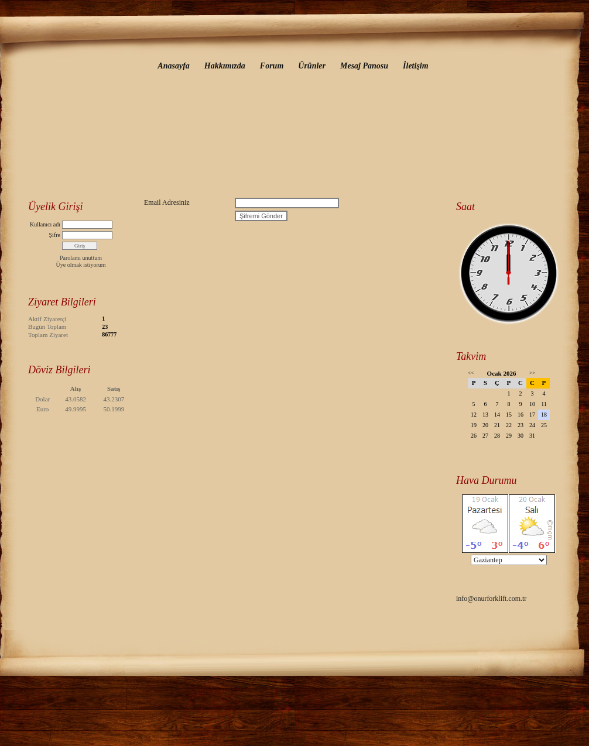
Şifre (54, 235)
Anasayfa (173, 65)
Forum (271, 65)
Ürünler (312, 65)
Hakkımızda (224, 65)
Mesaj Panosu (364, 65)
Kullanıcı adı (45, 224)
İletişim (416, 65)
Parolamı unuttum (81, 258)
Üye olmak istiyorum (81, 265)
